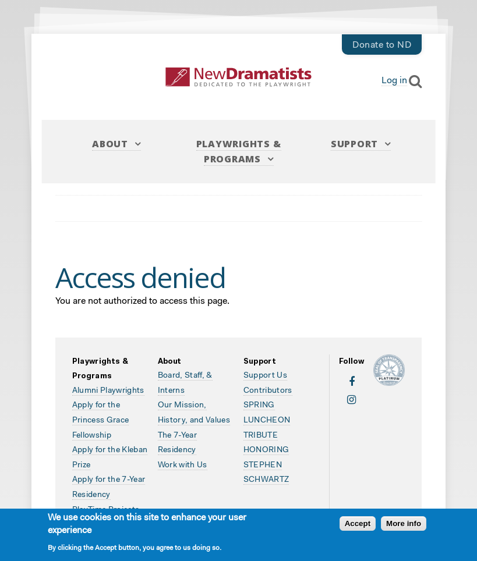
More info (403, 525)
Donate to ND (381, 45)
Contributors (267, 391)
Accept (357, 525)
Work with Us (182, 465)
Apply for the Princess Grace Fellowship (100, 420)
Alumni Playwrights (108, 391)
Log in (394, 81)
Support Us (265, 376)
